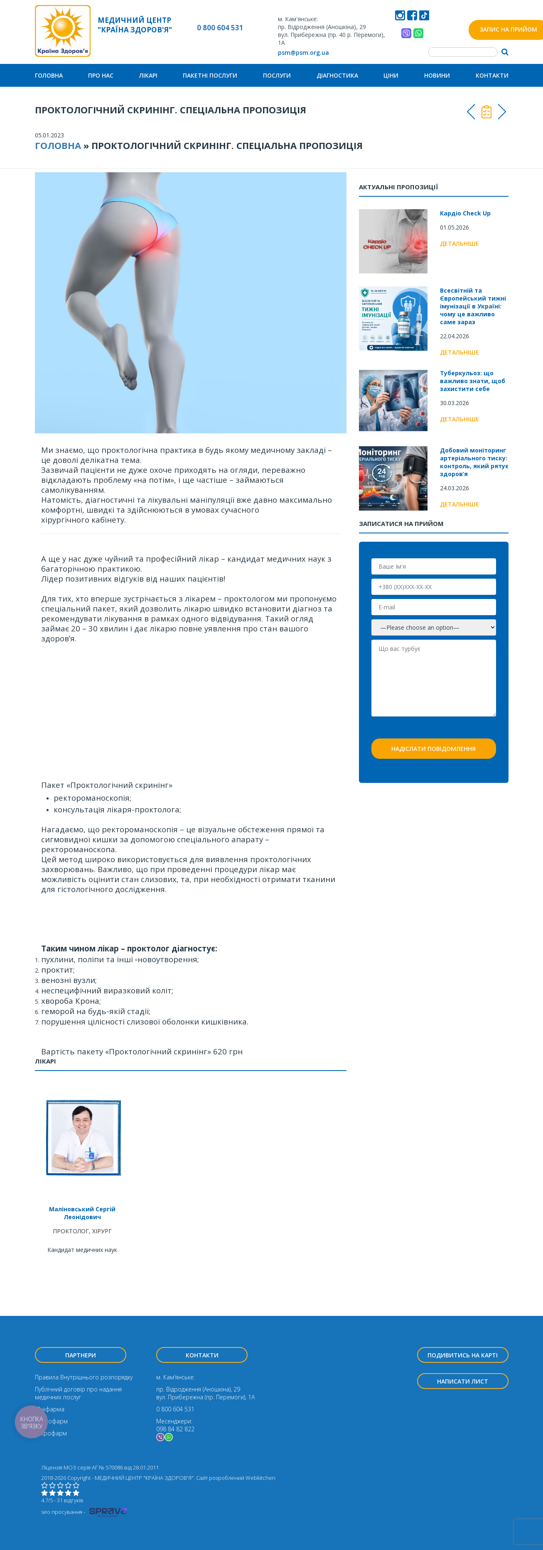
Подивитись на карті (463, 1355)
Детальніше (459, 243)
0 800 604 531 (220, 27)
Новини (437, 75)
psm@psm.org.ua (303, 52)
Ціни (390, 75)
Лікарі (148, 75)
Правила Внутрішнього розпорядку (84, 1377)
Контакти (492, 75)
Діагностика (337, 75)
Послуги (277, 75)
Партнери (80, 1355)
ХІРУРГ (102, 1231)
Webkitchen (260, 1478)
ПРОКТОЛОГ (71, 1231)
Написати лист (462, 1381)
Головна (49, 75)
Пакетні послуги (210, 75)
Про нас (100, 75)
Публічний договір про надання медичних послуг (78, 1393)
